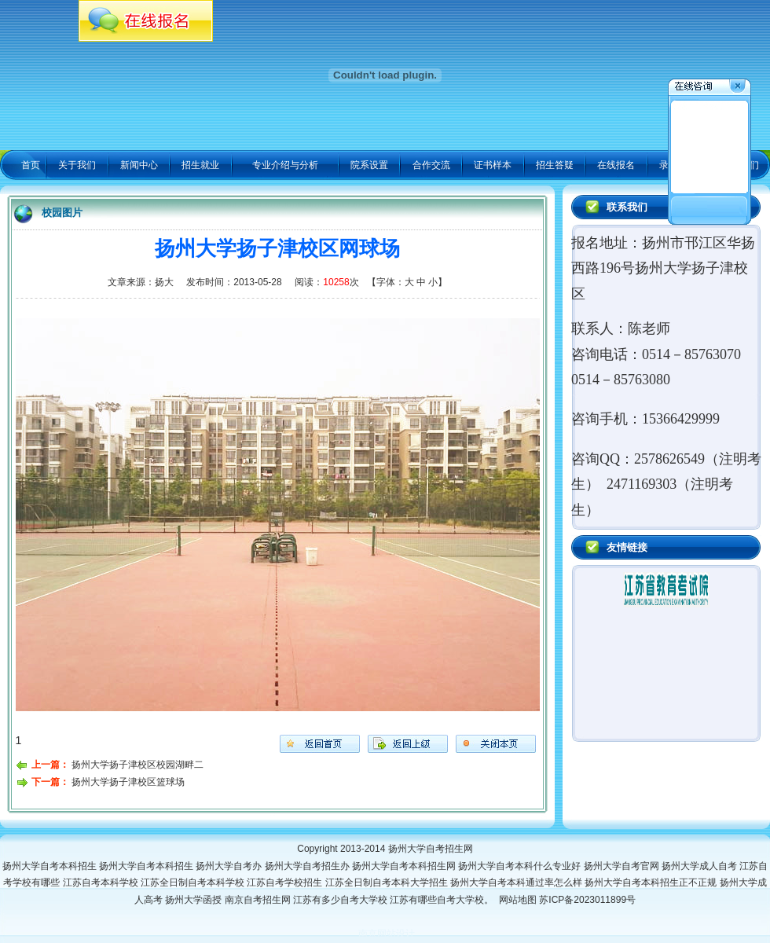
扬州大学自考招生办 (308, 865)
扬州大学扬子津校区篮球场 (128, 781)
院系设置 (369, 165)
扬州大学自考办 (230, 865)
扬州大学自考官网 (623, 865)
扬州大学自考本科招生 (50, 865)
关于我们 (77, 165)
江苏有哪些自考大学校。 (444, 899)
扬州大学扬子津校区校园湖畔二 (138, 764)
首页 (30, 165)
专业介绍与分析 (285, 165)
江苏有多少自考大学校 (341, 899)
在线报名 (616, 165)
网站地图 (518, 899)
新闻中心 (139, 165)
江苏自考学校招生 (285, 882)
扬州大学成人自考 (700, 865)
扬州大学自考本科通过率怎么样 (517, 882)
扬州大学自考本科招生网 (405, 865)
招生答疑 (555, 165)
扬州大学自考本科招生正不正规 (652, 882)
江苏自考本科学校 (102, 882)
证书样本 (493, 165)
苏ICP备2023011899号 (587, 899)
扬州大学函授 (194, 899)
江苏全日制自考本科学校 (194, 882)
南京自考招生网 (259, 899)
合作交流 (431, 165)
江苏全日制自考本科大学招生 (387, 882)
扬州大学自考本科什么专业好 (520, 865)
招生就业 (200, 165)
